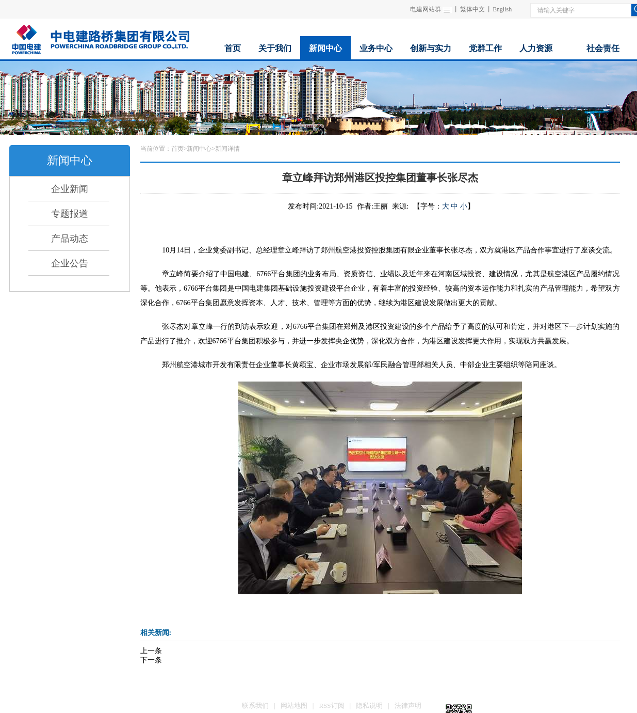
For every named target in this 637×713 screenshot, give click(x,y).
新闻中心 (199, 148)
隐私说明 (369, 705)
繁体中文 (472, 9)
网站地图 (294, 705)
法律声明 (408, 705)
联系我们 (255, 705)
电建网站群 (425, 9)
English (502, 9)
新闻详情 (227, 148)
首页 (177, 148)
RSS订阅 (331, 705)
